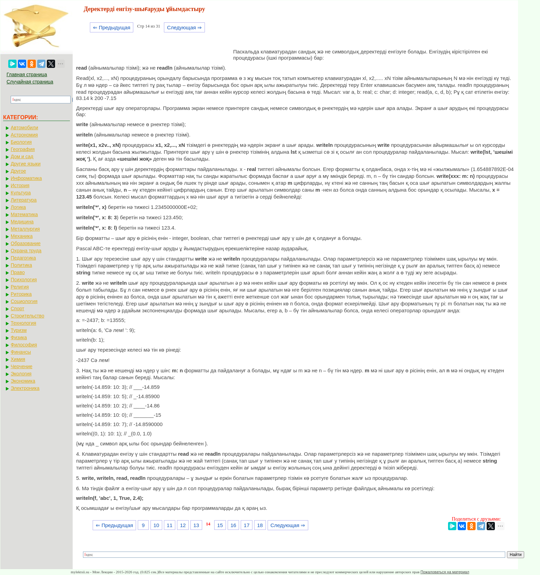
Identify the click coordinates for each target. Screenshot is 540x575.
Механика (22, 236)
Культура (21, 192)
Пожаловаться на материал (444, 572)
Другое (18, 171)
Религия (20, 287)
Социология (24, 301)
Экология (21, 373)
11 (170, 525)
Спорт (17, 308)
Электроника (25, 388)
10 (156, 525)
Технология (23, 323)
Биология (21, 142)
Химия (18, 359)
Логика (18, 207)
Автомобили (24, 127)
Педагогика (23, 258)
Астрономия (24, 135)
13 (196, 525)
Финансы (21, 352)
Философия (24, 344)
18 (260, 525)
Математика (24, 214)
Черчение (21, 366)
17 (247, 525)
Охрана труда (26, 250)
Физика (19, 337)
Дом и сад (22, 156)
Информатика (26, 178)
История (20, 185)
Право (18, 272)
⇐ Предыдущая (112, 27)
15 (220, 525)
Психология (24, 279)
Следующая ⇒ (184, 27)
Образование (26, 243)
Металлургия (25, 229)
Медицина (22, 221)
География (23, 149)
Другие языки (26, 164)
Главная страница (27, 74)
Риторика (21, 294)
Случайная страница (30, 81)
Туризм (19, 330)
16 (233, 525)
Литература (24, 200)
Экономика (23, 381)
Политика (21, 265)
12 (183, 525)
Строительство (27, 316)
